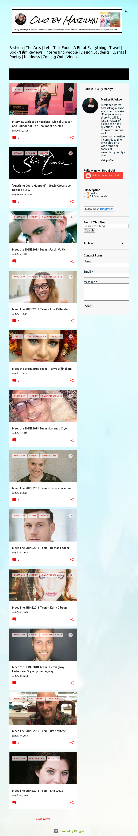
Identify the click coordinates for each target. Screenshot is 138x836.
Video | (73, 56)
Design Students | (96, 52)
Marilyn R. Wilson (112, 99)
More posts (43, 819)
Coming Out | (55, 56)
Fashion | (17, 47)
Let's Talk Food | (58, 47)
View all (16, 77)
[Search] (126, 11)
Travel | (115, 47)
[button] (72, 138)
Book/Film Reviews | (27, 52)
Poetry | (16, 56)
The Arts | (35, 47)
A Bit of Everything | (91, 47)
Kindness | (33, 56)
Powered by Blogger (69, 831)
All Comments (97, 196)
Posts (92, 193)
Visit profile (107, 160)
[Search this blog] (106, 226)
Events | (119, 52)
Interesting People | (63, 52)
